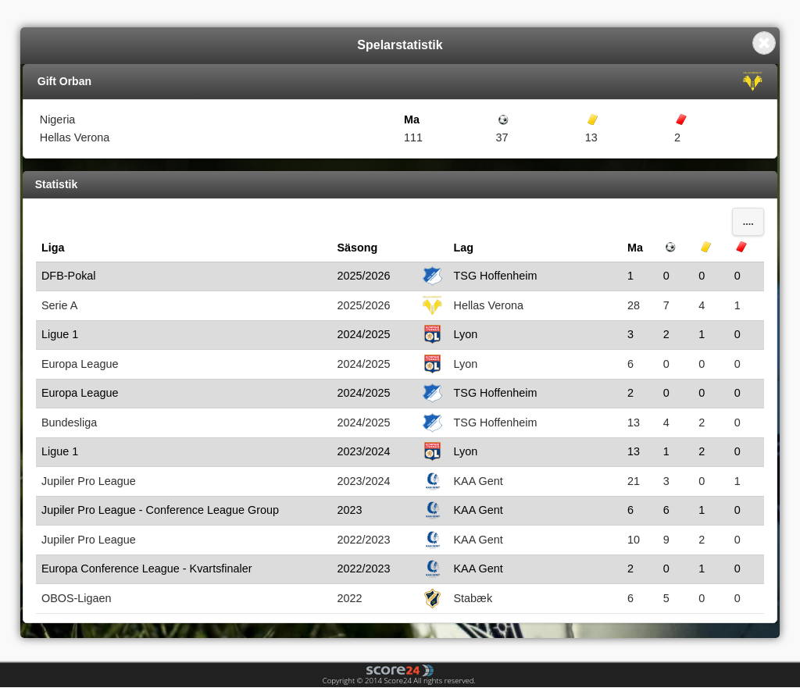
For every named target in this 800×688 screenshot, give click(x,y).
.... (748, 221)
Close (764, 43)
